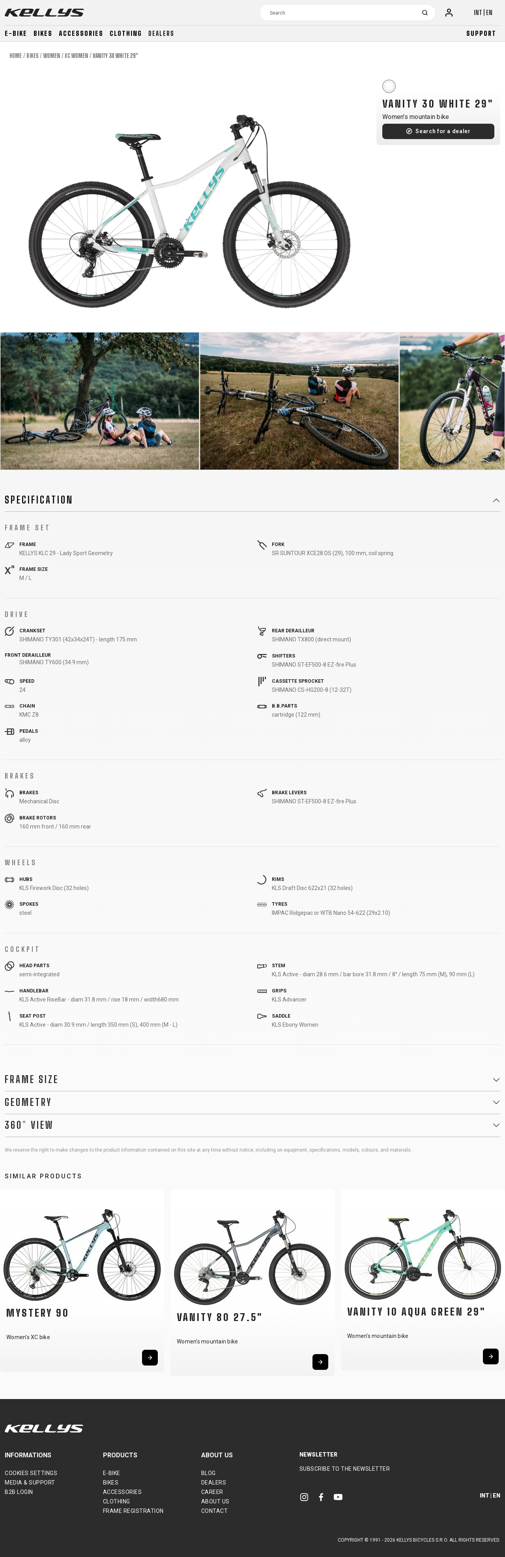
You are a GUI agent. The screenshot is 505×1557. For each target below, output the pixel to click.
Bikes (43, 33)
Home (15, 55)
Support (481, 33)
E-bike (16, 33)
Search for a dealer (442, 131)
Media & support (30, 1482)
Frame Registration (133, 1511)
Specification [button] (39, 499)
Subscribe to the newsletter (344, 1469)
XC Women (76, 55)
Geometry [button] (28, 1102)
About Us (215, 1501)
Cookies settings (31, 1473)
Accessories (81, 33)
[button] (8, 1279)
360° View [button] (29, 1125)
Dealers (161, 33)
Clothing (126, 33)
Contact (214, 1511)
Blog (208, 1473)
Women (51, 55)
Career (212, 1492)
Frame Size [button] (32, 1079)
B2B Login (19, 1492)
